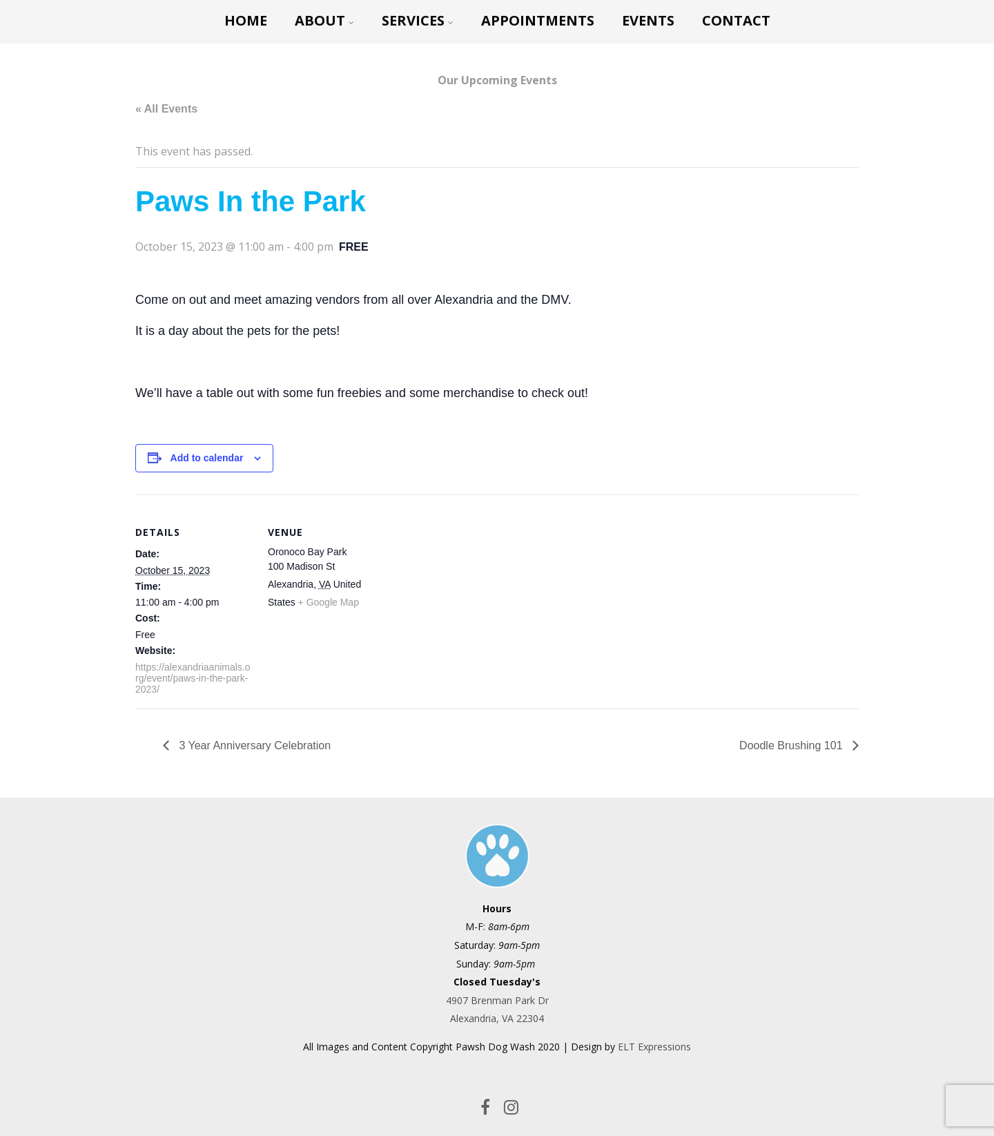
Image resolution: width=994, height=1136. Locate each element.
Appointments (537, 20)
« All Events (166, 109)
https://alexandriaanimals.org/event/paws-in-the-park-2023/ (193, 678)
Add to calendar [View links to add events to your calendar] (207, 457)
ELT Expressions (654, 1046)
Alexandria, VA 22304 (497, 1018)
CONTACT (736, 20)
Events (648, 20)
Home (245, 20)
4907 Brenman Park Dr (497, 1000)
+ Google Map (328, 602)
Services (418, 20)
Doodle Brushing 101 (792, 745)
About (324, 20)
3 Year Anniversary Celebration (253, 745)
